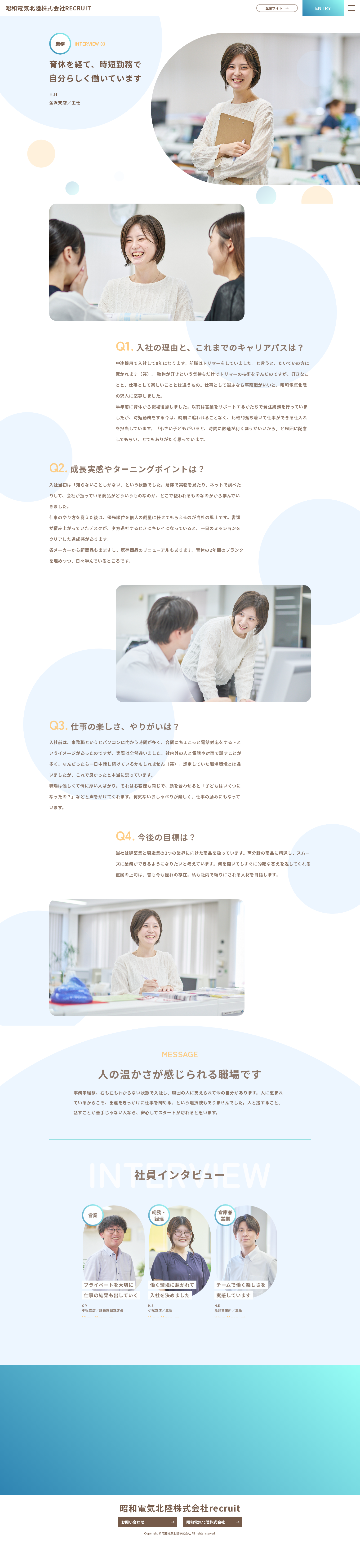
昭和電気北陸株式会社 (48, 8)
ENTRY (323, 7)
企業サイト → (277, 8)
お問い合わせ (132, 1522)
